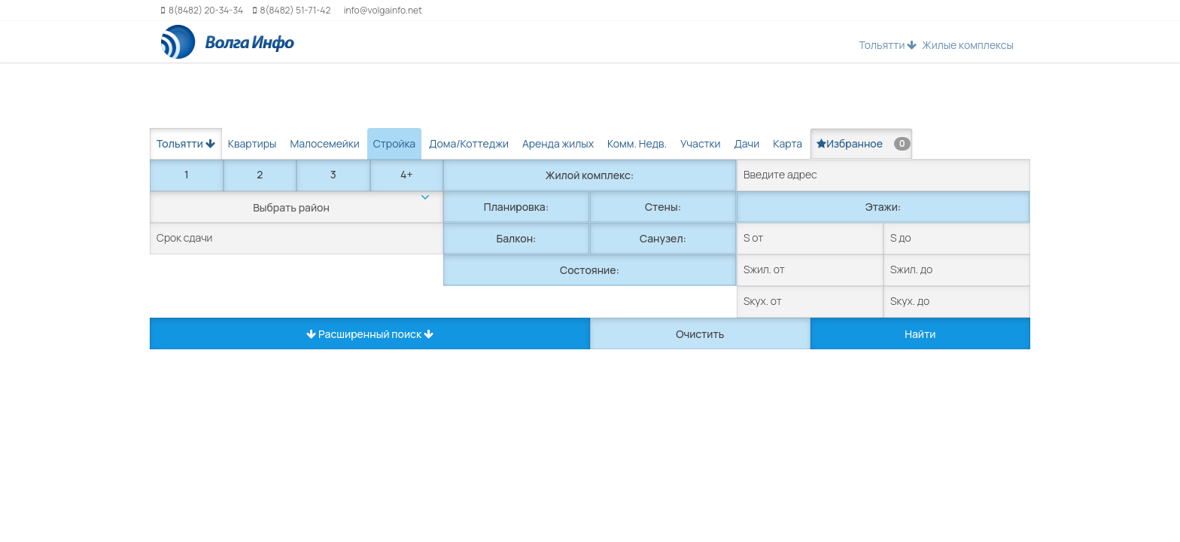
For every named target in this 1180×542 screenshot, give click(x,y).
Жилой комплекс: (590, 175)
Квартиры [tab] (252, 143)
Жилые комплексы (968, 45)
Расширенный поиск (369, 334)
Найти (920, 334)
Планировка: (516, 206)
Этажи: (883, 206)
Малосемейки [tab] (324, 143)
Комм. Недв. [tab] (637, 143)
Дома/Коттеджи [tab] (469, 143)
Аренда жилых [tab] (558, 143)
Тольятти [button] (888, 45)
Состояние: (589, 270)
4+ (406, 174)
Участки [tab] (700, 143)
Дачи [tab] (746, 143)
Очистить (700, 334)
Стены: (663, 206)
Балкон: (517, 238)
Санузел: (663, 238)
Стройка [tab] (394, 143)
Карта (787, 143)
